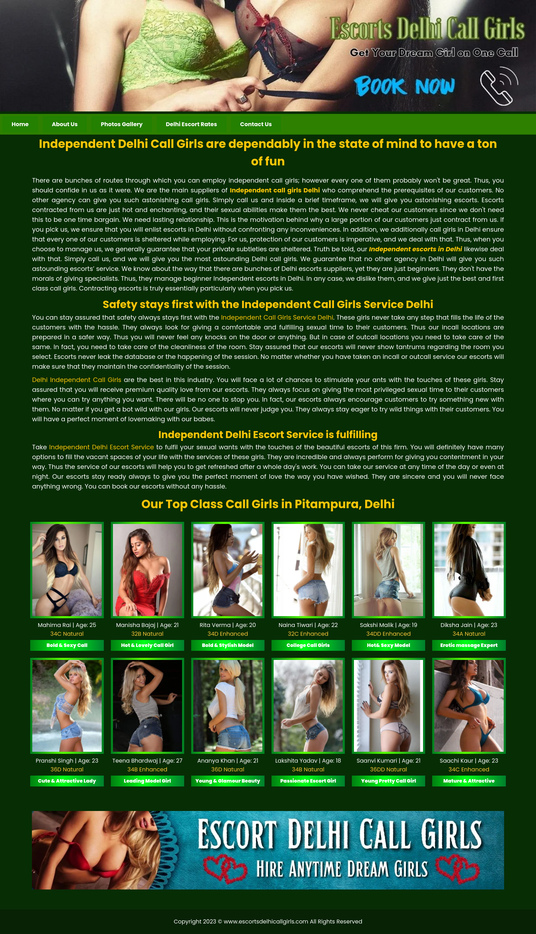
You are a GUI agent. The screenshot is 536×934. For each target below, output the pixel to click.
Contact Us (256, 124)
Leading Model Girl (147, 780)
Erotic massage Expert (469, 645)
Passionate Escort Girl (308, 780)
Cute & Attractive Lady (67, 780)
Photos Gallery (121, 124)
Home (20, 124)
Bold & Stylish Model (228, 645)
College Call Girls (308, 645)
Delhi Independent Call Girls (76, 379)
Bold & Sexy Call (67, 645)
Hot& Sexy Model (388, 645)
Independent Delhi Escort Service (101, 447)
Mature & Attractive (469, 780)
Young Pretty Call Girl (388, 780)
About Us (65, 124)
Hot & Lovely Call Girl (147, 645)
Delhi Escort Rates (191, 124)
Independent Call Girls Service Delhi (277, 317)
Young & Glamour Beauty (227, 780)
